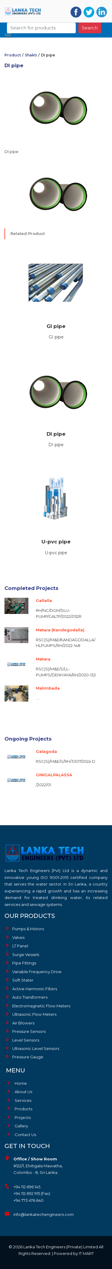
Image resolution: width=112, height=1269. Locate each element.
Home (16, 1083)
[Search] (41, 26)
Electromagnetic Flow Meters (37, 1005)
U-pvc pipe (56, 542)
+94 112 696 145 (26, 1186)
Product (12, 55)
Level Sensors (21, 1039)
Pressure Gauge (23, 1056)
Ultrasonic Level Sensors (31, 1048)
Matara (43, 659)
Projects (18, 1117)
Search (90, 26)
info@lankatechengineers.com (43, 1214)
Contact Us (21, 1134)
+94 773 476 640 (28, 1200)
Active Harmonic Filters (30, 988)
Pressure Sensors (25, 1031)
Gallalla (44, 600)
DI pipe (56, 434)
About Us (19, 1091)
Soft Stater (18, 979)
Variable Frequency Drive (33, 971)
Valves (14, 937)
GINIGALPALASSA (54, 774)
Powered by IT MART (74, 1253)
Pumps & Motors (24, 928)
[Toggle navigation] (8, 34)
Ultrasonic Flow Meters (30, 1014)
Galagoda (46, 751)
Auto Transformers (25, 997)
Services (18, 1100)
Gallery (17, 1125)
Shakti (31, 55)
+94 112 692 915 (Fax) (31, 1193)
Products (19, 1108)
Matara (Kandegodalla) (60, 629)
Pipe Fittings (20, 962)
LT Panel (16, 945)
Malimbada (48, 688)
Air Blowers (19, 1022)
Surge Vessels (21, 954)
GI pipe (56, 326)
